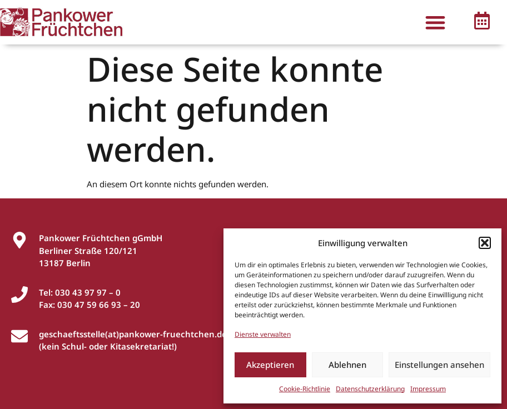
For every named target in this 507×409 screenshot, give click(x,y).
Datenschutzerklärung (370, 388)
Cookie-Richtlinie (304, 388)
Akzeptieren (270, 364)
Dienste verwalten (263, 334)
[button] (484, 242)
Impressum (428, 388)
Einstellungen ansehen (439, 364)
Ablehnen (347, 364)
